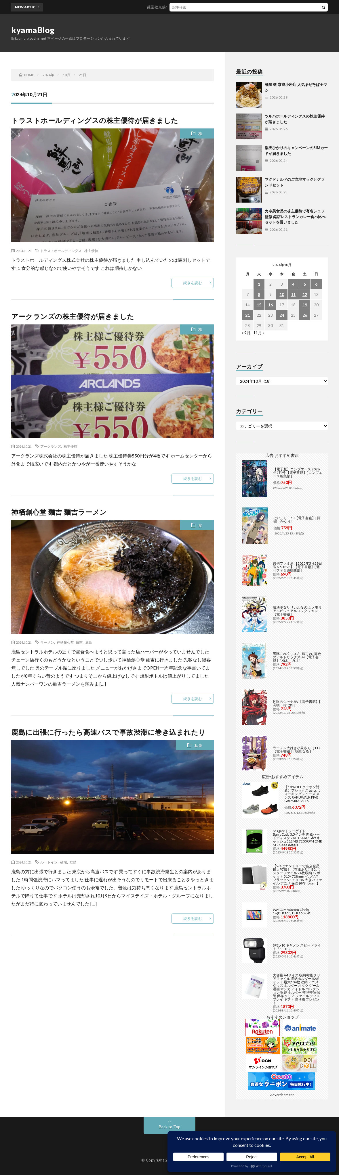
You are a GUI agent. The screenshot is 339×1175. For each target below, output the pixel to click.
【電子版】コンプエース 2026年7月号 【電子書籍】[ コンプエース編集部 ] (297, 472)
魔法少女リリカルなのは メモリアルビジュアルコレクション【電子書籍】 (297, 610)
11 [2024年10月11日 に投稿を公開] (293, 294)
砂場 (63, 862)
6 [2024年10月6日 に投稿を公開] (316, 284)
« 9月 (246, 332)
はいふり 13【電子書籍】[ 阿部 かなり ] (297, 520)
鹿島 (88, 642)
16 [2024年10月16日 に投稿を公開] (270, 304)
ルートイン (49, 862)
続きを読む (192, 282)
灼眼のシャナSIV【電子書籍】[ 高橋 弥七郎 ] (296, 703)
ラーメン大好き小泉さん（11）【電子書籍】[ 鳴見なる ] (297, 749)
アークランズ (50, 446)
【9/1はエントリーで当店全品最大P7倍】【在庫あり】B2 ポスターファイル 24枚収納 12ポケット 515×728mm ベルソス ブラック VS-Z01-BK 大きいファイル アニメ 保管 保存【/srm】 (297, 874)
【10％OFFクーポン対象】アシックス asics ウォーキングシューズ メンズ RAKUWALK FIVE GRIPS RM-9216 (302, 794)
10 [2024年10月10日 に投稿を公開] (281, 294)
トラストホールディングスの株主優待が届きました (94, 120)
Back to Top (169, 1126)
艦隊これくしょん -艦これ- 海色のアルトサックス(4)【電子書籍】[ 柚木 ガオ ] (297, 657)
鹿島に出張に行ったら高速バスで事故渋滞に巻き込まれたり (108, 732)
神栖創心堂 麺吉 (70, 642)
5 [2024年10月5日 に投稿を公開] (305, 284)
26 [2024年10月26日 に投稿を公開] (304, 315)
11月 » (258, 332)
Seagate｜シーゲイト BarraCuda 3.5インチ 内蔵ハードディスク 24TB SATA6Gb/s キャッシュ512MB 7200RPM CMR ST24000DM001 (297, 838)
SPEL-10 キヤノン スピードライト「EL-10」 (297, 947)
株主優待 (91, 250)
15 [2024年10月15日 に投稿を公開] (259, 304)
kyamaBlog (33, 30)
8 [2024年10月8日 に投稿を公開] (259, 294)
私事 (198, 745)
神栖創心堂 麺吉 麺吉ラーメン (59, 512)
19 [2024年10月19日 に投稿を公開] (304, 304)
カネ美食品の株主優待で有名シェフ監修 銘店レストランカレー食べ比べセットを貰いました (295, 216)
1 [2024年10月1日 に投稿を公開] (259, 284)
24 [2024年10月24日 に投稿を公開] (281, 315)
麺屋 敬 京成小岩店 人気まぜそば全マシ (182, 7)
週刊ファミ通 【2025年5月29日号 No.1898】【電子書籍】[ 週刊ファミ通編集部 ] (297, 566)
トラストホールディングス (61, 250)
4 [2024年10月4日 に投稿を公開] (293, 284)
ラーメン (47, 642)
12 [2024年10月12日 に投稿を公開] (304, 294)
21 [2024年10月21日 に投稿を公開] (247, 315)
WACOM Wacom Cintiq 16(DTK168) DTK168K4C (292, 911)
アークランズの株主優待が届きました (72, 316)
